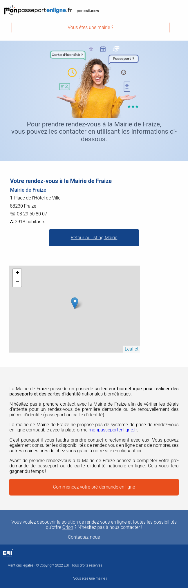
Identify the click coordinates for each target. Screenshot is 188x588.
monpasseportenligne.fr (113, 430)
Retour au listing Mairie (94, 237)
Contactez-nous (84, 537)
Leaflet (131, 349)
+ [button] (17, 273)
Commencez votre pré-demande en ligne (94, 487)
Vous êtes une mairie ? (90, 27)
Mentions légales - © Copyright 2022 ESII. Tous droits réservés (55, 565)
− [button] (17, 282)
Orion (67, 527)
